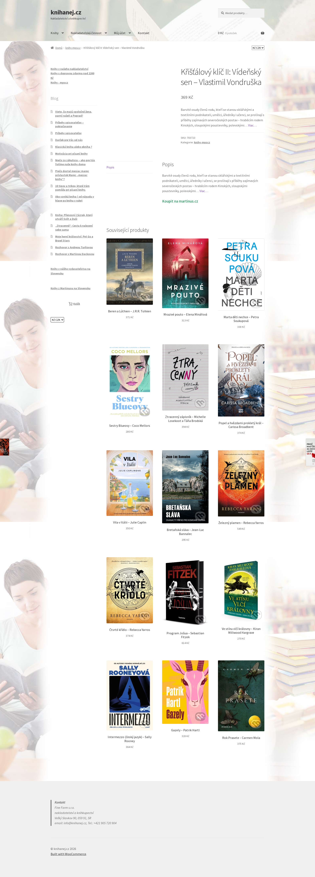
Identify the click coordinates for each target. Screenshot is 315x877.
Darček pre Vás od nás (69, 140)
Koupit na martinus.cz (180, 201)
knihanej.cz (66, 12)
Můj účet (120, 33)
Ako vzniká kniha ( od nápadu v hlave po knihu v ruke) (74, 198)
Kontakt (143, 33)
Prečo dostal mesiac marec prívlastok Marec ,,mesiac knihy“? (72, 175)
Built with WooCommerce (68, 854)
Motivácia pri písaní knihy (71, 153)
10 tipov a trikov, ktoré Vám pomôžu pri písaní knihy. (72, 188)
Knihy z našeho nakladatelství (69, 69)
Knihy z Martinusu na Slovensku (70, 288)
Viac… (252, 125)
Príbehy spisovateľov (68, 133)
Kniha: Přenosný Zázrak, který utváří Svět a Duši (74, 217)
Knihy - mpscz (59, 82)
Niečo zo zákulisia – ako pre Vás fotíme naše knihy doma (75, 162)
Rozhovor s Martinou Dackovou (74, 254)
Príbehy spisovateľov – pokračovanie (69, 124)
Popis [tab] (110, 167)
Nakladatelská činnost (86, 33)
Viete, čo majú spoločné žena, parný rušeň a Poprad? (73, 113)
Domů (58, 48)
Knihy (54, 33)
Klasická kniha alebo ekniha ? (73, 147)
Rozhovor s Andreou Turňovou (74, 247)
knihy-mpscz (73, 48)
